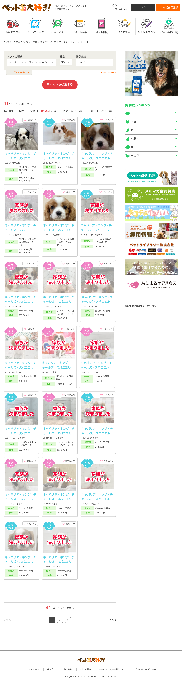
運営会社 (51, 669)
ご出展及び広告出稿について (113, 669)
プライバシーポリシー (145, 669)
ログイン (145, 7)
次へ (111, 619)
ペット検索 (31, 42)
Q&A (115, 5)
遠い (110, 111)
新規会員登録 (170, 7)
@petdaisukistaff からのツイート (144, 306)
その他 (135, 156)
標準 (21, 111)
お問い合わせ (119, 9)
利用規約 (68, 669)
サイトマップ (32, 669)
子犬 (133, 113)
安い (73, 111)
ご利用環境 (85, 669)
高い (80, 111)
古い (53, 111)
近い (103, 111)
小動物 (135, 139)
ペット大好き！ (14, 42)
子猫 (133, 122)
